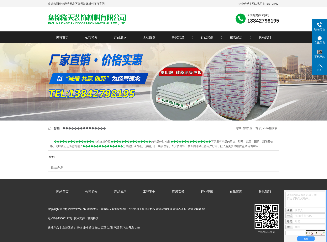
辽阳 (104, 227)
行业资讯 (207, 37)
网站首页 (62, 37)
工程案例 (149, 37)
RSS (267, 3)
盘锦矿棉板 (148, 209)
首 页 (259, 128)
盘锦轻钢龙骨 (164, 209)
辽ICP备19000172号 (60, 218)
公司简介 (91, 37)
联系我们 (265, 37)
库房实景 (178, 37)
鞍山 (97, 227)
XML (275, 3)
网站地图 (256, 3)
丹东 (131, 227)
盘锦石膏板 (180, 209)
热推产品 (53, 227)
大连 (137, 227)
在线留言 (236, 37)
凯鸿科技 (92, 218)
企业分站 (244, 3)
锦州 (85, 227)
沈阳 (110, 227)
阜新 (116, 227)
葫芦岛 (124, 227)
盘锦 (79, 227)
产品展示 (120, 37)
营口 (91, 227)
